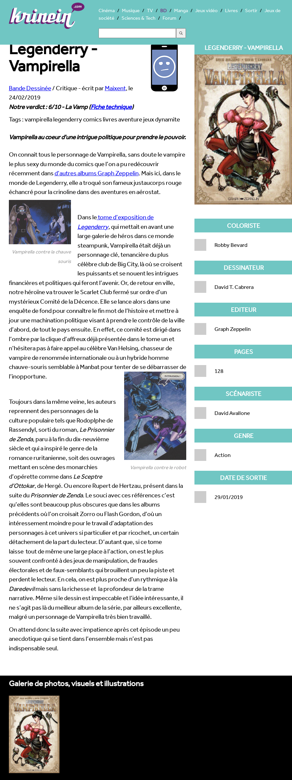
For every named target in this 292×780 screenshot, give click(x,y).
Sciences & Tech (138, 18)
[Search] (137, 33)
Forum (169, 18)
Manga (181, 10)
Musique (131, 10)
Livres (231, 10)
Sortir (251, 10)
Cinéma (107, 10)
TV (150, 10)
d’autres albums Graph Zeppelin (97, 173)
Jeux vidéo (206, 10)
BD (163, 10)
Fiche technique (111, 106)
